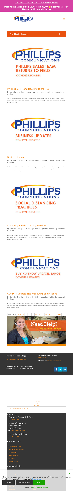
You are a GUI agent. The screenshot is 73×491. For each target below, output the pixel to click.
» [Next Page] (55, 314)
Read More (36, 479)
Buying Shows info (13, 455)
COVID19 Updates (40, 92)
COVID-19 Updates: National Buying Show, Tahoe (32, 293)
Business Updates (16, 157)
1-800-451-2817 (42, 357)
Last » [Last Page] (59, 314)
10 (29, 314)
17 (46, 314)
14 (36, 314)
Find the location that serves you (18, 408)
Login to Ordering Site (14, 446)
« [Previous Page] (23, 314)
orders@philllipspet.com (18, 430)
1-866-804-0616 (15, 437)
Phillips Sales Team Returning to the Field (28, 88)
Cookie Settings (24, 482)
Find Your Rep (12, 452)
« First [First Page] (19, 314)
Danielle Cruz (15, 92)
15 (39, 314)
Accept (39, 482)
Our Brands (11, 458)
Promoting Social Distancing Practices (26, 225)
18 (49, 314)
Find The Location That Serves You (16, 359)
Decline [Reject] (8, 482)
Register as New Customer (16, 449)
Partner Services (13, 461)
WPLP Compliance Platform (40, 487)
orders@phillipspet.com (54, 360)
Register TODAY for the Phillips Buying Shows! (36, 2)
